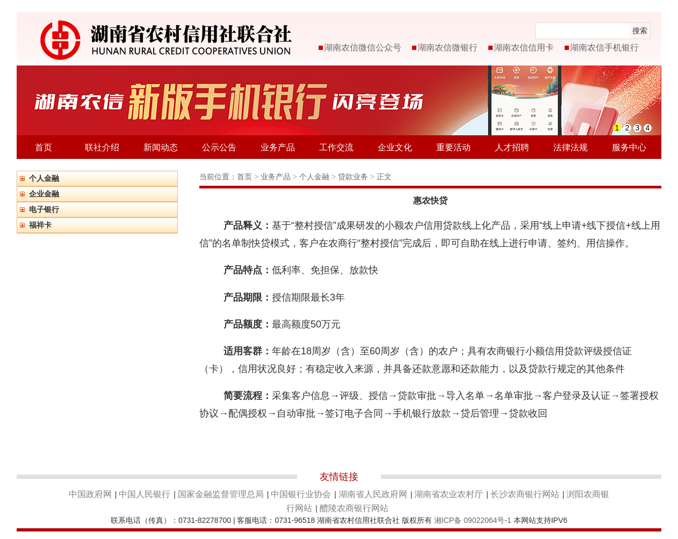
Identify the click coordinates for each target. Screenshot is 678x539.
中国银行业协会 (301, 494)
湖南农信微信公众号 (362, 47)
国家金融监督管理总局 (221, 494)
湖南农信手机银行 (604, 47)
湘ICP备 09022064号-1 (472, 520)
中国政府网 (90, 494)
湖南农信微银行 (447, 47)
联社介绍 (102, 147)
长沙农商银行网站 (525, 494)
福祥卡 (40, 225)
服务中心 (629, 147)
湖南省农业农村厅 (448, 494)
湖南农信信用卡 (524, 47)
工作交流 (336, 147)
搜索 (639, 30)
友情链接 (339, 476)
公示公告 (219, 147)
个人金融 (44, 178)
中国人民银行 (144, 494)
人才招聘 (512, 147)
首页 (43, 147)
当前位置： (218, 176)
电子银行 (44, 209)
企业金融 (44, 194)
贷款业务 (354, 176)
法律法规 (570, 147)
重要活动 (453, 147)
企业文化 (395, 147)
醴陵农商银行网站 (354, 508)
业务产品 (278, 147)
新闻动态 (160, 147)
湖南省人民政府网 (372, 494)
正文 (384, 176)
